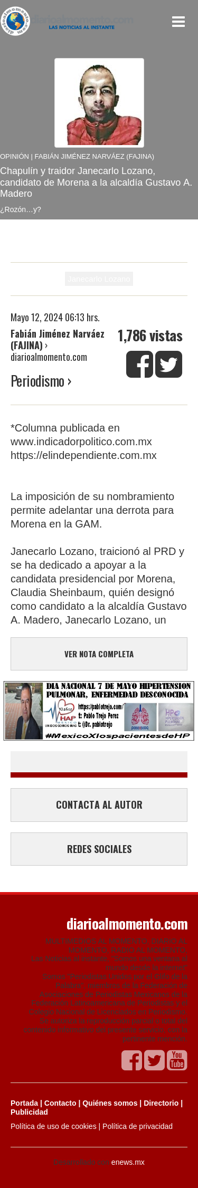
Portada (24, 1103)
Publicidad (29, 1112)
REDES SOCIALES (99, 849)
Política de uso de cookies (54, 1126)
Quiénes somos (109, 1103)
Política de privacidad (137, 1126)
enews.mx (128, 1162)
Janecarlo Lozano (99, 278)
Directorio (161, 1103)
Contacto (60, 1103)
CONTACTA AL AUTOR (99, 804)
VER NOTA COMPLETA (99, 653)
